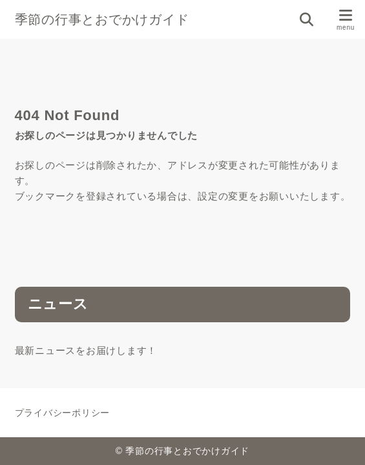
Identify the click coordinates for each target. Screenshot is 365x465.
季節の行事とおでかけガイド (102, 19)
